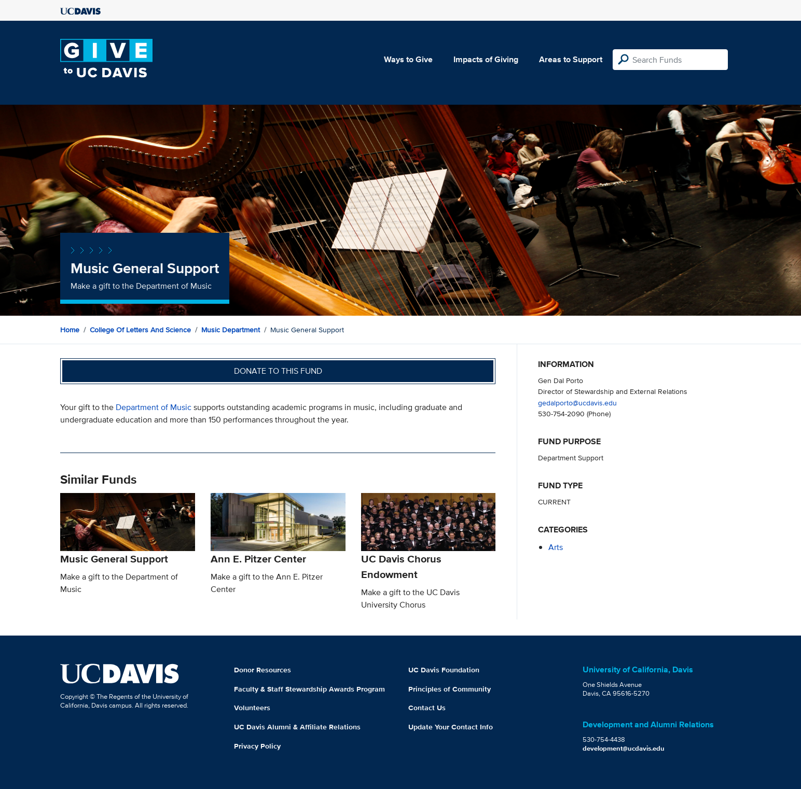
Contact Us (427, 707)
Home (69, 330)
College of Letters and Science (140, 330)
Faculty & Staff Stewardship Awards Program (309, 689)
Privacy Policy (257, 746)
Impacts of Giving (485, 59)
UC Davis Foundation (443, 670)
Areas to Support (570, 59)
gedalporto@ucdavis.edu (577, 402)
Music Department (230, 330)
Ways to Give (408, 59)
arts (555, 547)
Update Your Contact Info (450, 727)
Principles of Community (449, 689)
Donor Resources (262, 670)
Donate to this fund (278, 371)
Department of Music (153, 407)
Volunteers (252, 707)
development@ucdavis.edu (624, 748)
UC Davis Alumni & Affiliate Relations (297, 727)
